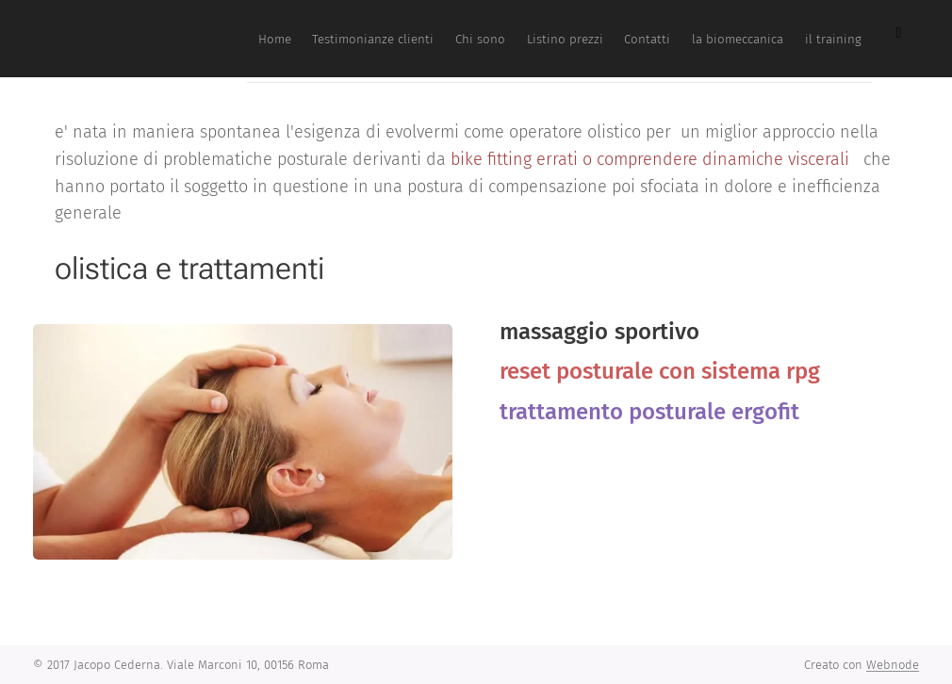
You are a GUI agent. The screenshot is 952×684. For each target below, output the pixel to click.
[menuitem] (631, 38)
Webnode (892, 665)
